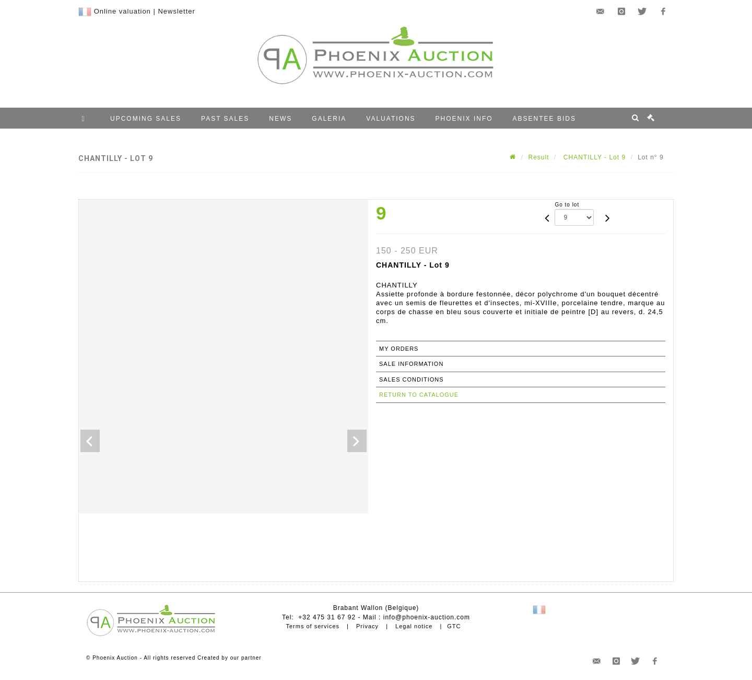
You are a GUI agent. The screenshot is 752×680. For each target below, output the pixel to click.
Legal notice (413, 626)
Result (538, 157)
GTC (454, 626)
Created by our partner (229, 658)
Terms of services (312, 626)
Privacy (367, 626)
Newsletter (176, 11)
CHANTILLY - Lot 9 (593, 157)
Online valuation (122, 11)
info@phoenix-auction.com (426, 617)
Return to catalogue (419, 394)
